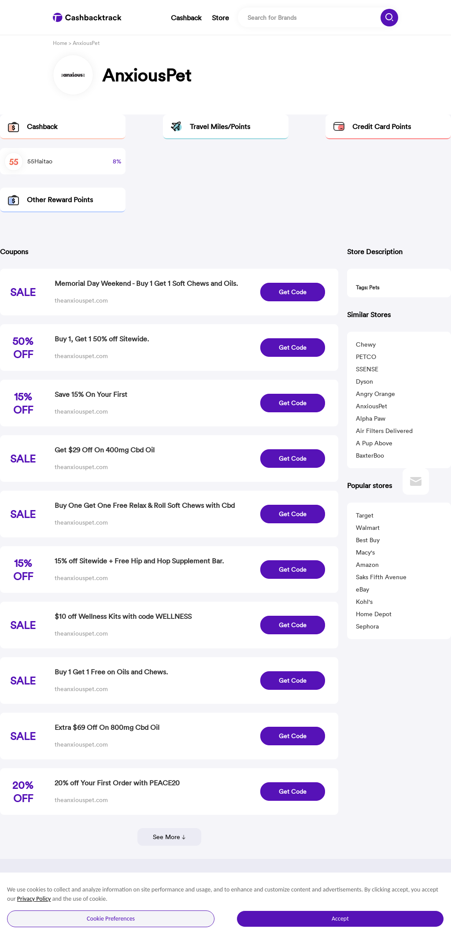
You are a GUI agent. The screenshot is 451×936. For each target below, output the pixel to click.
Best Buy (368, 540)
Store (220, 17)
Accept (340, 918)
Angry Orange (375, 394)
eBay (362, 589)
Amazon (367, 565)
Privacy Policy (34, 899)
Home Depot (374, 614)
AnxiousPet (371, 406)
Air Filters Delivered (384, 431)
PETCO (366, 357)
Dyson (364, 381)
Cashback (186, 17)
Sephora (367, 626)
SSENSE (367, 369)
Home (60, 43)
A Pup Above (374, 443)
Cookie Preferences (111, 918)
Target (364, 515)
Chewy (366, 344)
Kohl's (364, 602)
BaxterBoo (370, 455)
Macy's (365, 552)
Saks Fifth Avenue (381, 577)
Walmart (368, 528)
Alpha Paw (370, 418)
